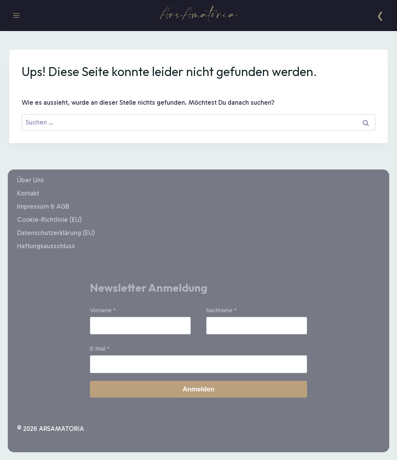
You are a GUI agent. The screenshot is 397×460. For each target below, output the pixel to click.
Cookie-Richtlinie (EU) (49, 219)
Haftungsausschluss (46, 246)
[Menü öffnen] (16, 15)
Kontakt (28, 193)
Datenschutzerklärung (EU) (56, 233)
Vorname (101, 310)
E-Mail (97, 349)
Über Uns (30, 180)
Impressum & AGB (43, 206)
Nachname (219, 310)
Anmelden (198, 389)
